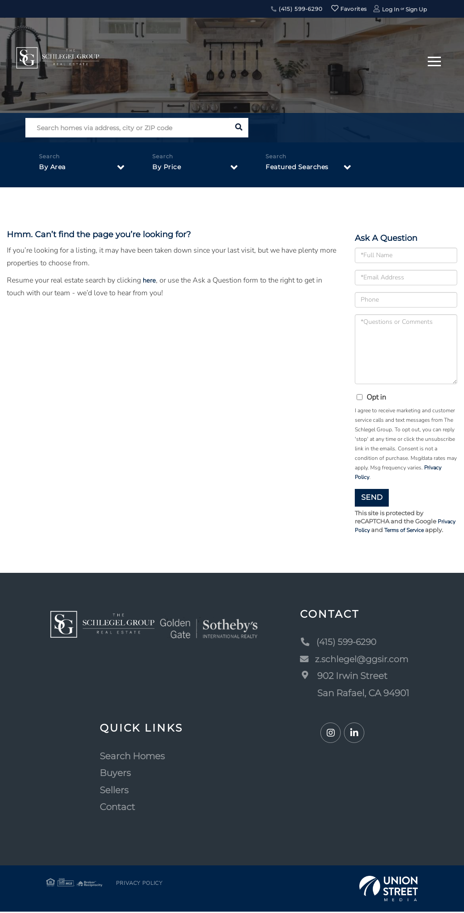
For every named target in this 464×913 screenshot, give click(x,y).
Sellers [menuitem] (114, 791)
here (149, 280)
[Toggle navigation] (434, 60)
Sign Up (416, 9)
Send (371, 497)
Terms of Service (406, 531)
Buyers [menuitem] (115, 774)
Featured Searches (302, 168)
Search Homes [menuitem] (132, 757)
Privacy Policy (135, 885)
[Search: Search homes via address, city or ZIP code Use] (127, 127)
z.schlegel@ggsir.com (354, 659)
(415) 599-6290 (297, 8)
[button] (238, 127)
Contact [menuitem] (117, 808)
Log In (390, 9)
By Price (168, 168)
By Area (53, 168)
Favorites (349, 8)
